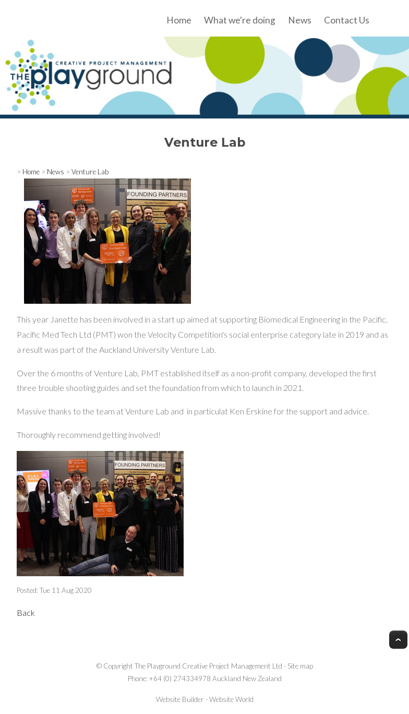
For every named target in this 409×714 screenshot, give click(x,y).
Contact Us (346, 20)
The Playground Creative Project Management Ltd (208, 666)
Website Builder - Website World (205, 699)
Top (398, 639)
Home (178, 20)
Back (26, 612)
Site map (300, 666)
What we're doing (239, 20)
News (299, 20)
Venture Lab (90, 172)
